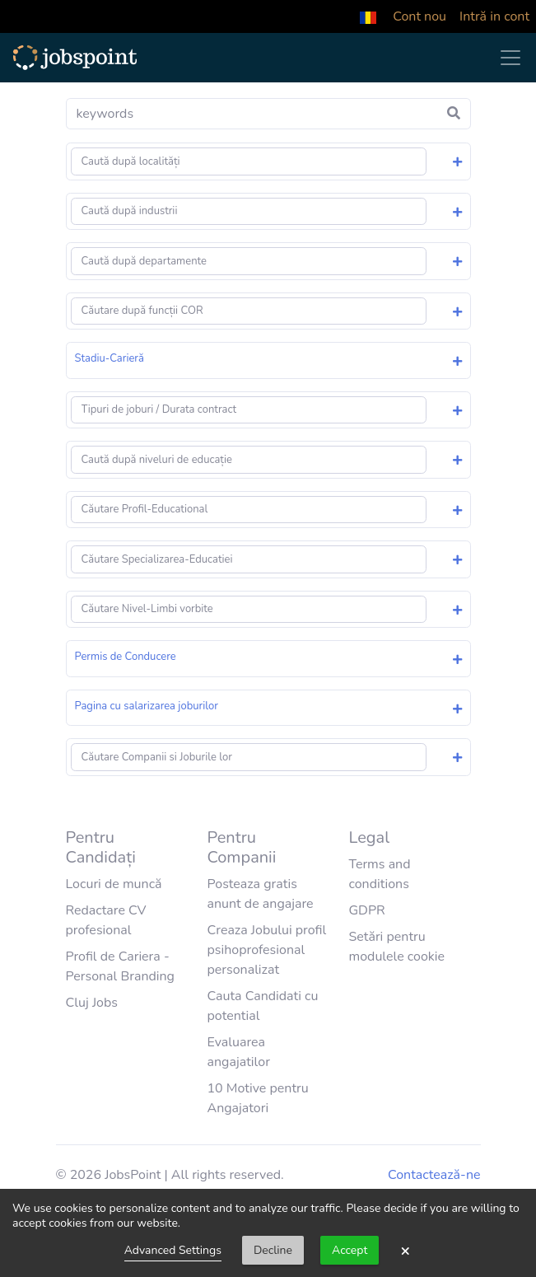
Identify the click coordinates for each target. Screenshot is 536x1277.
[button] (368, 16)
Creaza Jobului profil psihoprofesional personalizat (266, 950)
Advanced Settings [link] (172, 1250)
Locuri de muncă (114, 884)
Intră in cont (494, 16)
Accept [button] (349, 1250)
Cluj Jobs (92, 1003)
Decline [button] (273, 1250)
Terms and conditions (379, 874)
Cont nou (419, 16)
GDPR (366, 910)
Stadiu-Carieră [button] (109, 358)
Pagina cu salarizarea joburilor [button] (146, 706)
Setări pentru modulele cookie (396, 947)
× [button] (405, 1250)
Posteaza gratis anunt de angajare (260, 894)
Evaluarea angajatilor (238, 1052)
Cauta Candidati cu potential (262, 1006)
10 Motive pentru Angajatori (257, 1098)
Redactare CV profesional (106, 920)
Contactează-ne (434, 1175)
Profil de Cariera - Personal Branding (120, 966)
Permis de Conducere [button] (125, 656)
